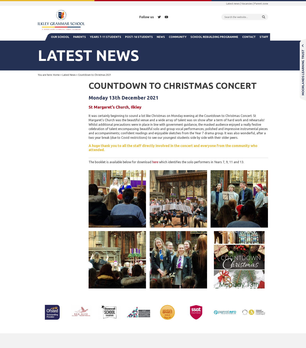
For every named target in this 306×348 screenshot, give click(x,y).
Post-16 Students (139, 36)
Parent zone (261, 3)
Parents (79, 36)
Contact (249, 36)
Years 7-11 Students (105, 36)
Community (178, 36)
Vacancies (247, 3)
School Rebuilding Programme (214, 36)
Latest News (69, 75)
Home (56, 75)
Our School (60, 36)
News (161, 36)
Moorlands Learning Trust (303, 69)
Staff (264, 36)
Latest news (233, 3)
